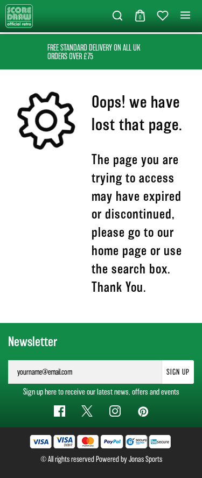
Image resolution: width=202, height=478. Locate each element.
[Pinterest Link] (142, 411)
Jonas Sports (145, 459)
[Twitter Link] (87, 411)
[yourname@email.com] (85, 372)
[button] (117, 16)
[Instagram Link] (115, 411)
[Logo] (19, 15)
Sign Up (178, 372)
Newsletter (32, 342)
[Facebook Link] (59, 411)
